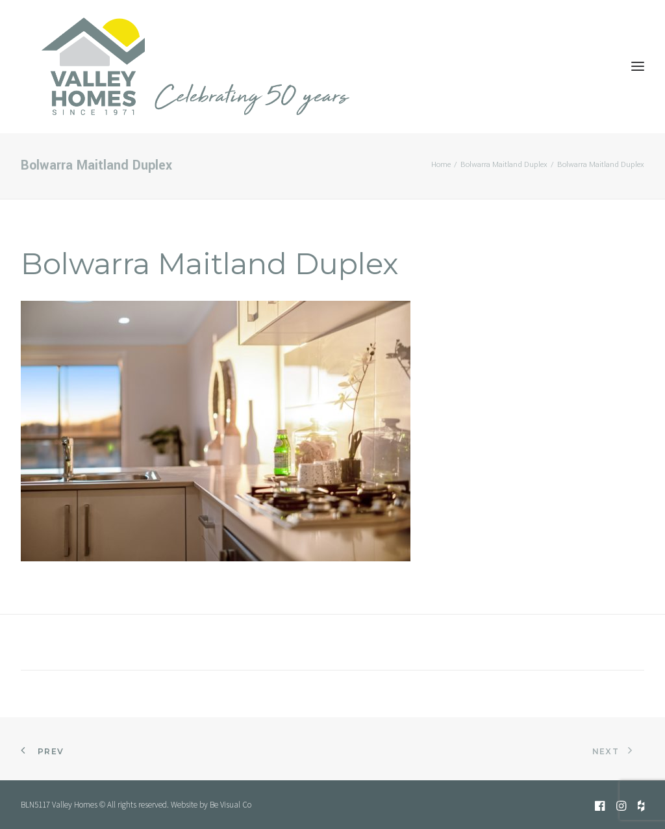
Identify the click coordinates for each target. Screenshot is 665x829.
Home (441, 164)
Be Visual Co (230, 804)
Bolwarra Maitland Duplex (503, 164)
